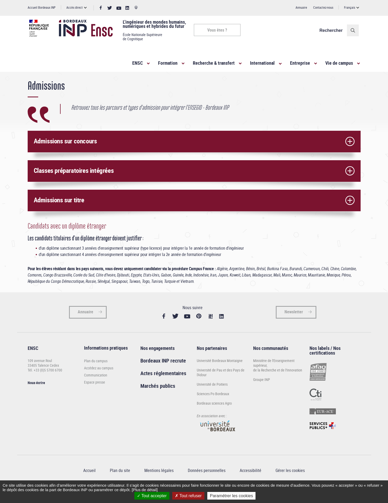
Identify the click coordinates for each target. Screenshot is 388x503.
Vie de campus (339, 63)
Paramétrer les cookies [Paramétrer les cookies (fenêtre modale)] (231, 496)
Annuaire (301, 7)
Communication (95, 387)
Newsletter (293, 324)
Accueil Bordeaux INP (42, 7)
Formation (168, 63)
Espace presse (94, 394)
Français (349, 7)
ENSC (137, 63)
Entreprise (300, 63)
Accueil (33, 81)
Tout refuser (188, 496)
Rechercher (332, 30)
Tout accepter (152, 496)
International (262, 63)
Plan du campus (95, 373)
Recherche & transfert (214, 63)
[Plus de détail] (145, 489)
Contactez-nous (323, 7)
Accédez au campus (98, 380)
